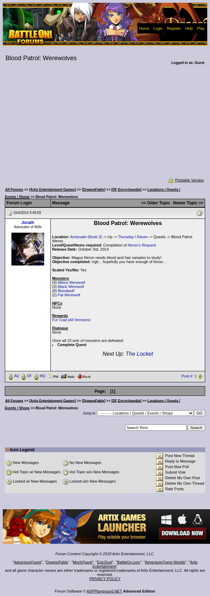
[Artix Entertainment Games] (52, 190)
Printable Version (186, 180)
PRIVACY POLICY (105, 579)
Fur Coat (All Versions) (71, 320)
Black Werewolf (71, 287)
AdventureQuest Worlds (165, 562)
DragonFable (57, 562)
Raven (142, 237)
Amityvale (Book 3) (86, 237)
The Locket (139, 354)
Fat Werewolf (69, 295)
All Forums (14, 190)
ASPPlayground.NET (104, 591)
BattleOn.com (128, 562)
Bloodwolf (66, 291)
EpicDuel (104, 562)
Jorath (27, 222)
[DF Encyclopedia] (126, 190)
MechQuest (82, 562)
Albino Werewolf (71, 282)
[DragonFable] (93, 190)
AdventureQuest (27, 562)
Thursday (126, 237)
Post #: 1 (189, 376)
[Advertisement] (105, 125)
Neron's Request (142, 245)
